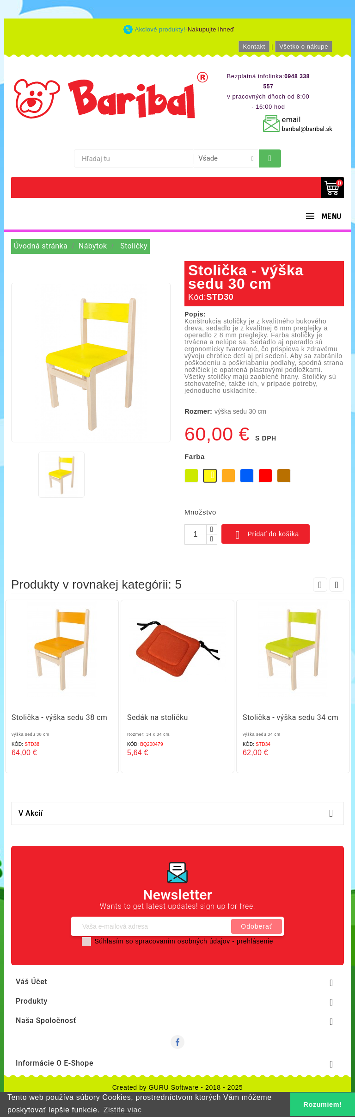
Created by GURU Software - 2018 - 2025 (177, 1087)
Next (337, 584)
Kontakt (254, 46)
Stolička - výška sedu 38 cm (59, 717)
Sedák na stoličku (157, 717)
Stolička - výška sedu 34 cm (290, 717)
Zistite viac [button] (123, 1110)
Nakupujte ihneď (211, 29)
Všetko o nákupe (303, 46)
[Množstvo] (195, 534)
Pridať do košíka (265, 535)
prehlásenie (255, 941)
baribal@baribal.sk (307, 128)
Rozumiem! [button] (323, 1104)
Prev (320, 584)
